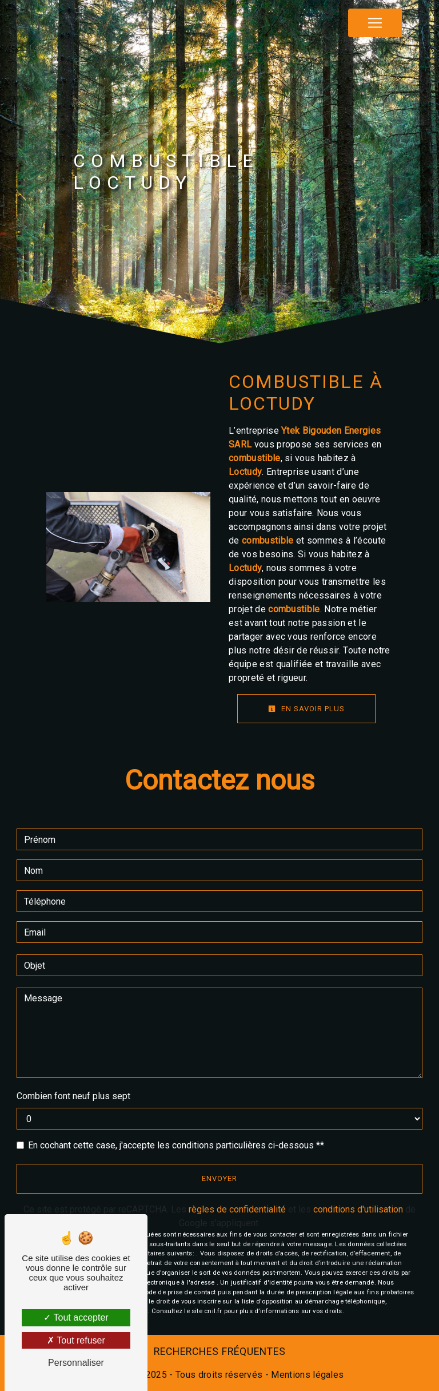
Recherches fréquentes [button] (220, 1351)
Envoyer (219, 1178)
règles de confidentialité (237, 1209)
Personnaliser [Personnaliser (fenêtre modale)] (76, 1363)
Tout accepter (75, 1317)
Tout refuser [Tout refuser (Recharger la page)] (76, 1340)
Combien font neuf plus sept (73, 1096)
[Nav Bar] (375, 23)
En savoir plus (306, 708)
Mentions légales (306, 1374)
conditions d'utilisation (358, 1209)
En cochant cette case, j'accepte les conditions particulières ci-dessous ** (176, 1145)
